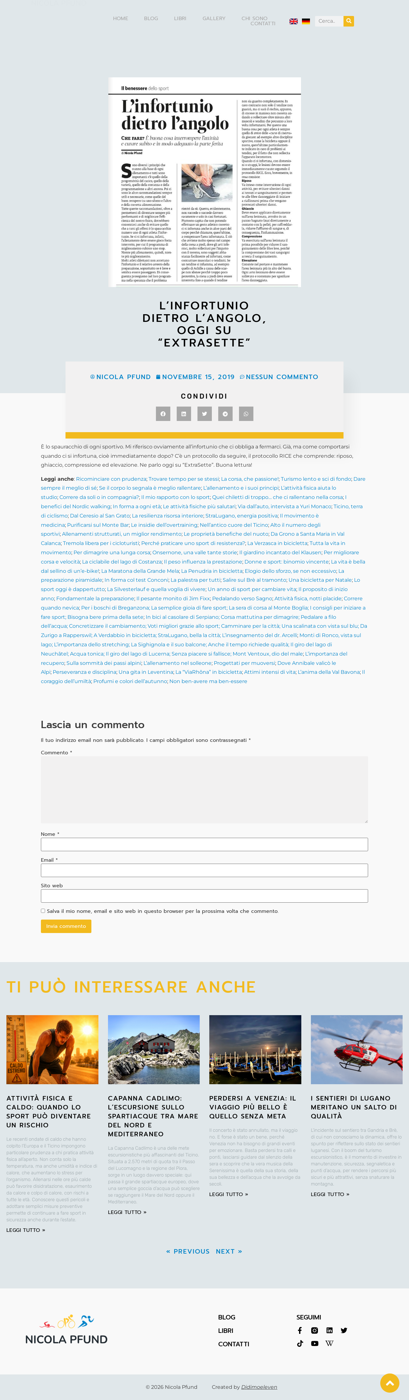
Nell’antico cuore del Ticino (234, 525)
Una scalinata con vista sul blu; (320, 626)
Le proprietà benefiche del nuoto (226, 534)
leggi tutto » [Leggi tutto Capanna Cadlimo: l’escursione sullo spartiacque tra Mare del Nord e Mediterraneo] (127, 1212)
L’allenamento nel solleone (177, 663)
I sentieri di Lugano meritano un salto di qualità (354, 1107)
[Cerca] (348, 21)
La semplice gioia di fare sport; (190, 608)
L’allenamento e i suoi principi (241, 488)
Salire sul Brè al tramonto (254, 580)
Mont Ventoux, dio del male (267, 654)
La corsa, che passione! (250, 479)
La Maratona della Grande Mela (139, 571)
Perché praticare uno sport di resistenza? (193, 543)
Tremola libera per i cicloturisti (101, 543)
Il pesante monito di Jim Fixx (173, 598)
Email (49, 860)
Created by (244, 1387)
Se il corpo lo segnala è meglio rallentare (150, 488)
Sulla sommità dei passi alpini (103, 663)
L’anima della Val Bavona (329, 672)
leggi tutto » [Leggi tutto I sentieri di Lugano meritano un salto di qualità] (330, 1194)
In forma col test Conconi (136, 580)
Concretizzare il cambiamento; (107, 626)
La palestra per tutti (195, 580)
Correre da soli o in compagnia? (99, 497)
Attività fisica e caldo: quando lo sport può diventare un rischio (48, 1111)
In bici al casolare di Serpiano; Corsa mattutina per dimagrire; (222, 617)
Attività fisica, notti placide (308, 598)
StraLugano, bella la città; (189, 635)
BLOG (226, 1317)
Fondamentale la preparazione (95, 598)
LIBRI (225, 1330)
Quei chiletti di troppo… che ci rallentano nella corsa (277, 497)
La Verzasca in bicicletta (277, 543)
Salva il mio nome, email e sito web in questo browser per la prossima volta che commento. (163, 911)
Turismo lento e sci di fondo (316, 479)
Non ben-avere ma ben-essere (208, 681)
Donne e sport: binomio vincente (286, 562)
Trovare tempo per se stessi (184, 479)
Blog (151, 18)
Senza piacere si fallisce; (200, 654)
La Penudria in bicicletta (212, 571)
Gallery (214, 18)
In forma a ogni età (137, 506)
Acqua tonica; (86, 654)
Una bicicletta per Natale (320, 580)
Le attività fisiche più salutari (199, 506)
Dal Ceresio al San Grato (100, 516)
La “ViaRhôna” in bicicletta (208, 672)
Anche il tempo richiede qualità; (248, 645)
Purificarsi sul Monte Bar (98, 525)
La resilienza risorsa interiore (167, 516)
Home (120, 18)
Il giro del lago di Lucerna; (137, 654)
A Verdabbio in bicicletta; (125, 635)
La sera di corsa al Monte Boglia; (269, 608)
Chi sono (254, 18)
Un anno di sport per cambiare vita (252, 589)
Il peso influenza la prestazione (203, 562)
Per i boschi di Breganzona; (116, 608)
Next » (229, 1251)
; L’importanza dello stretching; (91, 645)
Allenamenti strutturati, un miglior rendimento (121, 534)
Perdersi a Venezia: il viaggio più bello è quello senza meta (253, 1107)
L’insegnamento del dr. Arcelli (259, 635)
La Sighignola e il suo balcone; (168, 645)
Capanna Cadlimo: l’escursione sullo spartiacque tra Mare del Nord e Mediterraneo (153, 1116)
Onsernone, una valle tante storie (194, 552)
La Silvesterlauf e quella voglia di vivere (156, 589)
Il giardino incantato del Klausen (280, 552)
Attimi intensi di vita (270, 672)
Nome (50, 834)
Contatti (263, 23)
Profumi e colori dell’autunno (130, 681)
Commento (56, 752)
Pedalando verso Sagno (242, 598)
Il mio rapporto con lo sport (175, 497)
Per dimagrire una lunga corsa (111, 552)
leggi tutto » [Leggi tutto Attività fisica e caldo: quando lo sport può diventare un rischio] (25, 1230)
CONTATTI (233, 1344)
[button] (163, 414)
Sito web (52, 885)
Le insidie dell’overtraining (164, 525)
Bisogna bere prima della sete (104, 617)
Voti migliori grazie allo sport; (183, 626)
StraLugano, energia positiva (241, 516)
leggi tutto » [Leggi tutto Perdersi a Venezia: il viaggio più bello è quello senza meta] (228, 1194)
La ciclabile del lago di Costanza (122, 562)
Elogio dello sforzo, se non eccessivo (290, 571)
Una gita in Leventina (146, 672)
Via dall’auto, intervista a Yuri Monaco (284, 506)
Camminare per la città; (250, 626)
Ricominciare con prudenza (111, 479)
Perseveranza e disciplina (84, 672)
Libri (180, 18)
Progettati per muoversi (244, 663)
